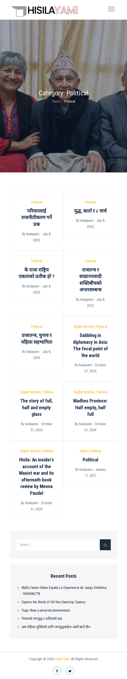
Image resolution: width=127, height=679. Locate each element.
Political (36, 202)
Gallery (84, 451)
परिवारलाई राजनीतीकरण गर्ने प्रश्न (36, 217)
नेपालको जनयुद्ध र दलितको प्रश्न (41, 619)
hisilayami (32, 234)
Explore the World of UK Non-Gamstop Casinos (53, 602)
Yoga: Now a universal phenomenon (45, 610)
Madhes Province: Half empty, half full (90, 407)
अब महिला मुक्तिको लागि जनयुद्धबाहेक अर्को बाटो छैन (55, 627)
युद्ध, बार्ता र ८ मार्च (90, 211)
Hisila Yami (62, 659)
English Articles (84, 327)
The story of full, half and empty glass (36, 407)
